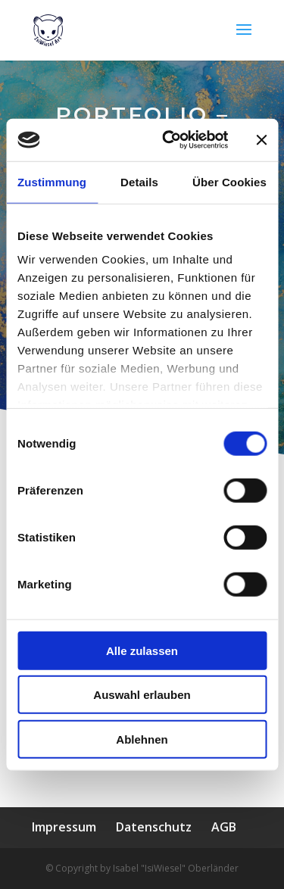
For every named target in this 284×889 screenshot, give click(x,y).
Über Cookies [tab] (229, 181)
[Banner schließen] (261, 140)
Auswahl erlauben (141, 694)
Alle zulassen (142, 650)
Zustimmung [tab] (51, 181)
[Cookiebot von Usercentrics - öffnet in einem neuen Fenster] (169, 140)
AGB (223, 827)
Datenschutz (154, 827)
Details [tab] (139, 181)
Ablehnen (141, 738)
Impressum (64, 827)
